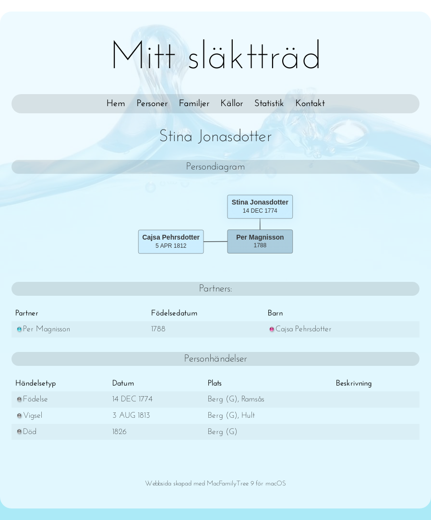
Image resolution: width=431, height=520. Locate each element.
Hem (116, 104)
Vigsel (28, 415)
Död (25, 432)
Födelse (31, 399)
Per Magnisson (42, 329)
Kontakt (310, 104)
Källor (232, 104)
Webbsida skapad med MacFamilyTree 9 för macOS (215, 483)
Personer (152, 104)
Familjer (194, 104)
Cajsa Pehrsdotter (300, 329)
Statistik (269, 104)
